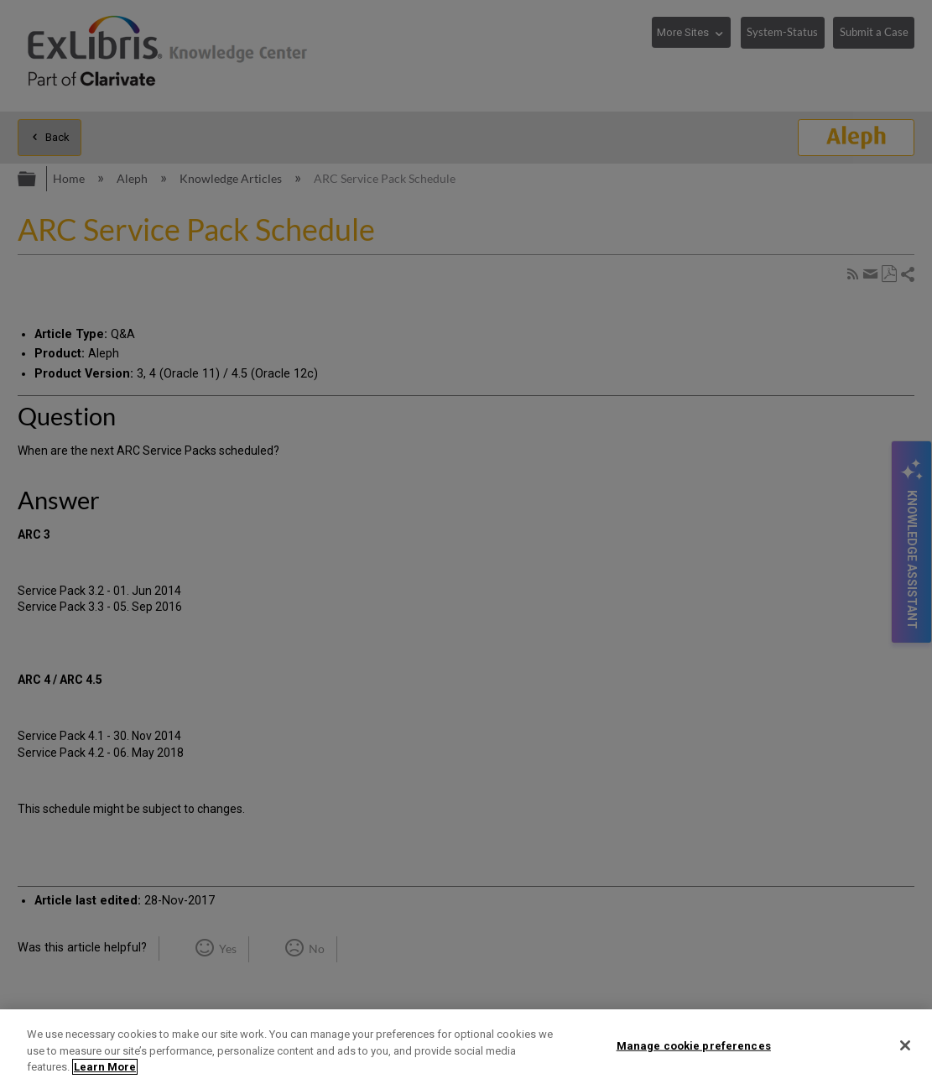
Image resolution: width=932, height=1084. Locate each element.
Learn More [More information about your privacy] (105, 1067)
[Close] (905, 1045)
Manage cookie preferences (694, 1045)
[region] (466, 1046)
